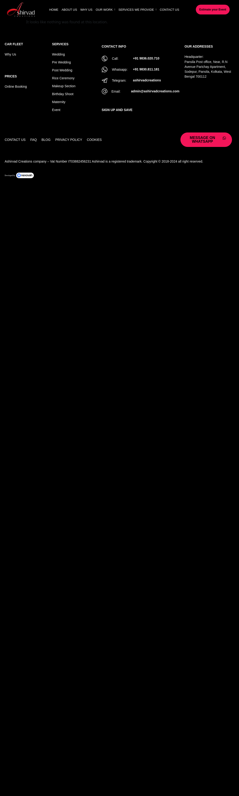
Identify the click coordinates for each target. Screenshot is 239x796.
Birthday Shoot (63, 94)
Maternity (59, 102)
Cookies (94, 140)
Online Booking (16, 86)
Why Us (10, 54)
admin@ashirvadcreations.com (155, 91)
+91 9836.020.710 (146, 58)
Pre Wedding (61, 62)
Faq (33, 140)
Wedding (58, 54)
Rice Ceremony (63, 78)
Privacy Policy (68, 140)
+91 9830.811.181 (146, 69)
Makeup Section (63, 86)
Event (56, 109)
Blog (46, 140)
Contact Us (15, 140)
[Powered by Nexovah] (119, 175)
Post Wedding (62, 70)
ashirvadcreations (147, 80)
